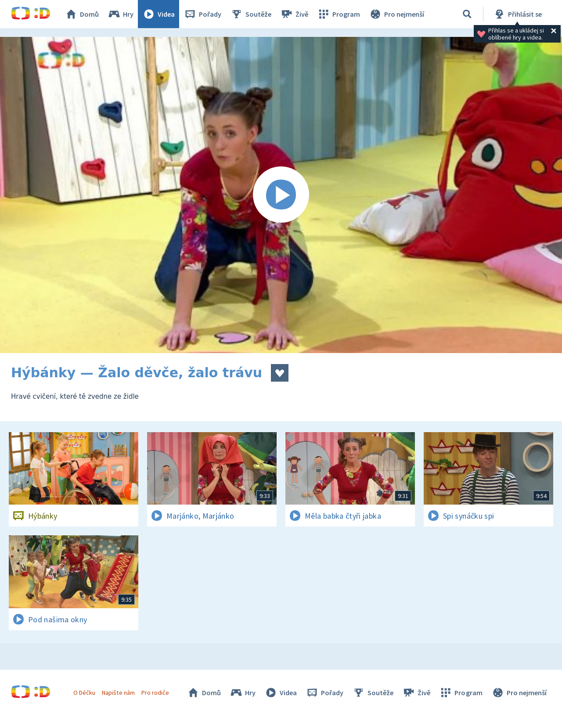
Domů (82, 14)
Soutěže (250, 14)
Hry (120, 14)
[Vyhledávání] (467, 14)
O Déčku (84, 693)
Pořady (202, 14)
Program (338, 14)
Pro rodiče (155, 693)
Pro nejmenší (396, 14)
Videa (158, 14)
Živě (294, 14)
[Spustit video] (281, 195)
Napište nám (118, 693)
